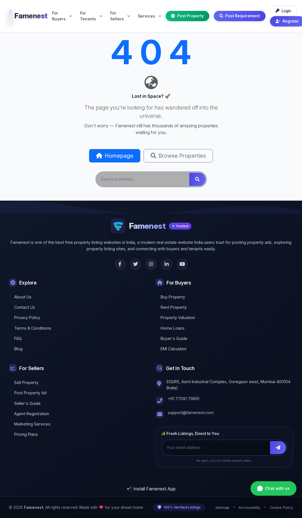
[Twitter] (135, 264)
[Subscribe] (278, 447)
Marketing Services (32, 424)
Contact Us (24, 307)
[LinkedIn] (166, 264)
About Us (22, 297)
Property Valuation (178, 317)
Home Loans (173, 328)
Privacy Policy (27, 317)
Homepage (114, 155)
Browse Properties (178, 155)
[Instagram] (151, 264)
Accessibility (249, 507)
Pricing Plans (26, 434)
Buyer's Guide (174, 338)
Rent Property (174, 307)
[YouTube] (182, 264)
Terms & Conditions (32, 328)
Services (149, 16)
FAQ (18, 338)
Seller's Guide (27, 403)
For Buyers (62, 16)
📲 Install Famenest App (151, 489)
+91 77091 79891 (183, 398)
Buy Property (173, 297)
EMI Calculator (174, 348)
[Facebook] (120, 264)
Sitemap (222, 507)
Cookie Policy (281, 507)
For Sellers (120, 16)
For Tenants (91, 16)
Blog (18, 348)
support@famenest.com (191, 412)
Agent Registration (31, 413)
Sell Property (26, 382)
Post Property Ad (30, 392)
